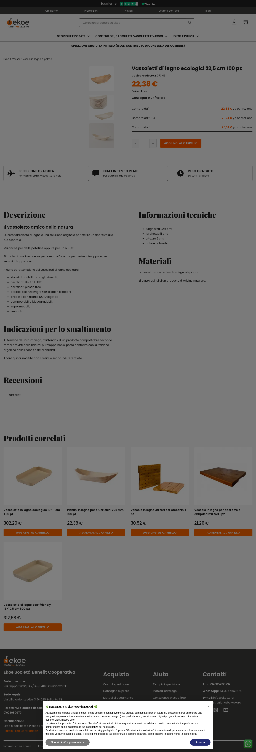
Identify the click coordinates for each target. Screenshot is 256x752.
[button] (209, 706)
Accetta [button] (200, 742)
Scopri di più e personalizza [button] (67, 742)
